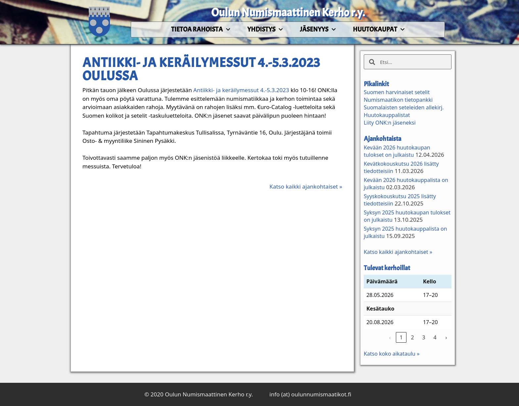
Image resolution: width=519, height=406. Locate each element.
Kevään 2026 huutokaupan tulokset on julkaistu (397, 151)
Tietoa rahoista (200, 29)
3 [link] (423, 337)
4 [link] (434, 337)
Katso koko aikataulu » (391, 353)
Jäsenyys (318, 29)
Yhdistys (265, 29)
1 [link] (401, 337)
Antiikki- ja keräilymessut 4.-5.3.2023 (241, 90)
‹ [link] (390, 337)
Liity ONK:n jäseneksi (390, 122)
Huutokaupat (378, 29)
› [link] (446, 337)
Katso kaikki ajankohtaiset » (305, 186)
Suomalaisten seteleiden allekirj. (404, 107)
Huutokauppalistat (387, 115)
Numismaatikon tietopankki (398, 99)
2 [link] (412, 337)
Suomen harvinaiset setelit (397, 92)
